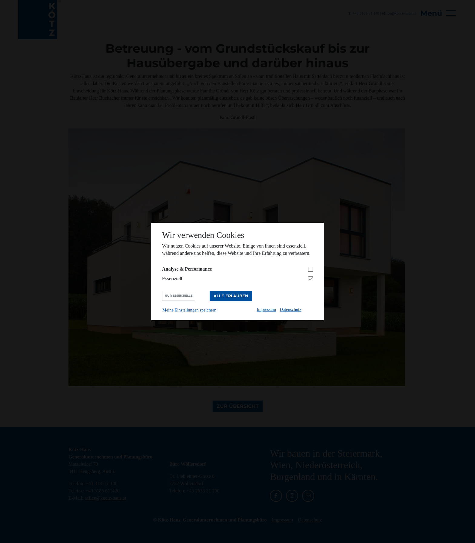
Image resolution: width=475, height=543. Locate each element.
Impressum (266, 309)
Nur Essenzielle (178, 295)
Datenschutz (290, 309)
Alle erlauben (231, 296)
